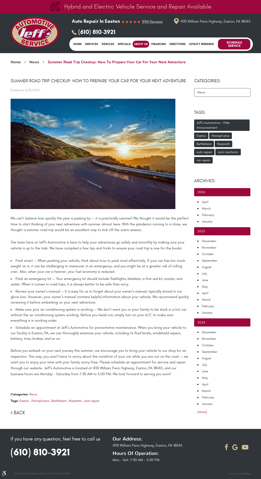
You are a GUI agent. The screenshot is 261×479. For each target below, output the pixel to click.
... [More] (200, 412)
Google (235, 447)
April (205, 202)
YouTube (245, 447)
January (207, 221)
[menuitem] (77, 44)
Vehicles (107, 44)
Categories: (207, 80)
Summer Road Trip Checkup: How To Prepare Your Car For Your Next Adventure (117, 62)
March (206, 208)
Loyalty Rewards (201, 44)
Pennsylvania (40, 401)
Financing (158, 44)
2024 (201, 322)
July (204, 273)
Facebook (226, 447)
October (208, 254)
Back (19, 413)
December (209, 241)
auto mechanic (228, 152)
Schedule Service (234, 44)
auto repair (92, 401)
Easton (24, 401)
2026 (201, 192)
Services (91, 44)
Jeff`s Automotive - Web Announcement (213, 125)
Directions (177, 44)
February (208, 215)
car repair (203, 160)
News (34, 62)
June (205, 280)
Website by (239, 474)
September (209, 260)
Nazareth (75, 401)
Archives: (205, 180)
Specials (124, 44)
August (206, 267)
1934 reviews (152, 22)
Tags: (200, 112)
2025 (201, 231)
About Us (141, 44)
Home (77, 44)
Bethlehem (59, 401)
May (205, 286)
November (209, 247)
